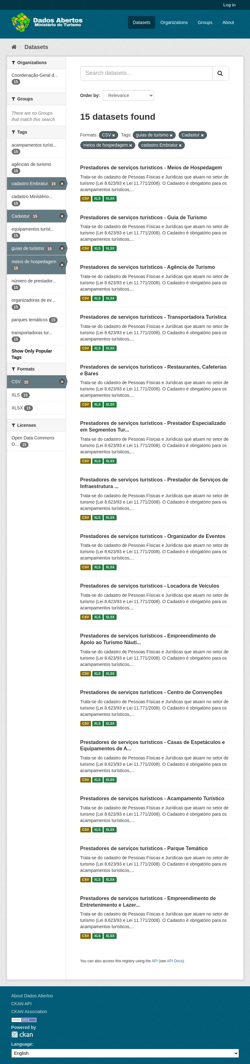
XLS (97, 199)
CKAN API (21, 1003)
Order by (89, 95)
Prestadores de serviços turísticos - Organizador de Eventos (153, 536)
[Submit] (220, 73)
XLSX (110, 199)
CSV (85, 199)
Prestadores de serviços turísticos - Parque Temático (144, 848)
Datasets (141, 22)
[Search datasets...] (146, 73)
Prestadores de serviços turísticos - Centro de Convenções (151, 692)
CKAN (22, 1034)
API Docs (175, 961)
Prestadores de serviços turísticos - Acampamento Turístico (152, 798)
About (228, 22)
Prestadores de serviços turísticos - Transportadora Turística (153, 317)
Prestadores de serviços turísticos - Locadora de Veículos (149, 586)
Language (21, 1044)
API (155, 961)
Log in (229, 5)
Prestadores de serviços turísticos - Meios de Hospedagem (151, 167)
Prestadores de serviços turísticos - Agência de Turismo (147, 267)
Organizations (174, 22)
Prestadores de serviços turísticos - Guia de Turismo (143, 217)
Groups (205, 22)
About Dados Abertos (32, 995)
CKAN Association (29, 1011)
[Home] (14, 47)
